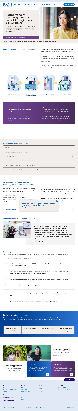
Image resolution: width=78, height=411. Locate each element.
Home (4, 7)
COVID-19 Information (55, 1)
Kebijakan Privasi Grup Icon (9, 407)
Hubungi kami (47, 1)
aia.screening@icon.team (63, 118)
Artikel (54, 4)
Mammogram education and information (26, 41)
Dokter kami (42, 385)
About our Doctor (47, 41)
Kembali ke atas (69, 379)
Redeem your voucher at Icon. (19, 37)
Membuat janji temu (34, 1)
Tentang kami (41, 1)
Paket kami (37, 4)
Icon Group (72, 407)
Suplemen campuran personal (27, 397)
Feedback (37, 407)
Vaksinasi (23, 399)
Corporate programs (25, 391)
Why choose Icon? (12, 41)
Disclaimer (42, 407)
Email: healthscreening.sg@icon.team (65, 389)
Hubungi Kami (61, 385)
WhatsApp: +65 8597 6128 (63, 387)
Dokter (43, 4)
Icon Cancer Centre (32, 319)
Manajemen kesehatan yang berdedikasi (29, 396)
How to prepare (55, 41)
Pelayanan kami (29, 4)
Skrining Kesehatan (19, 4)
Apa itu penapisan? (7, 387)
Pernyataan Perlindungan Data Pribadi (25, 407)
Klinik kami (48, 4)
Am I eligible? (39, 41)
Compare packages (25, 389)
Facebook (60, 392)
